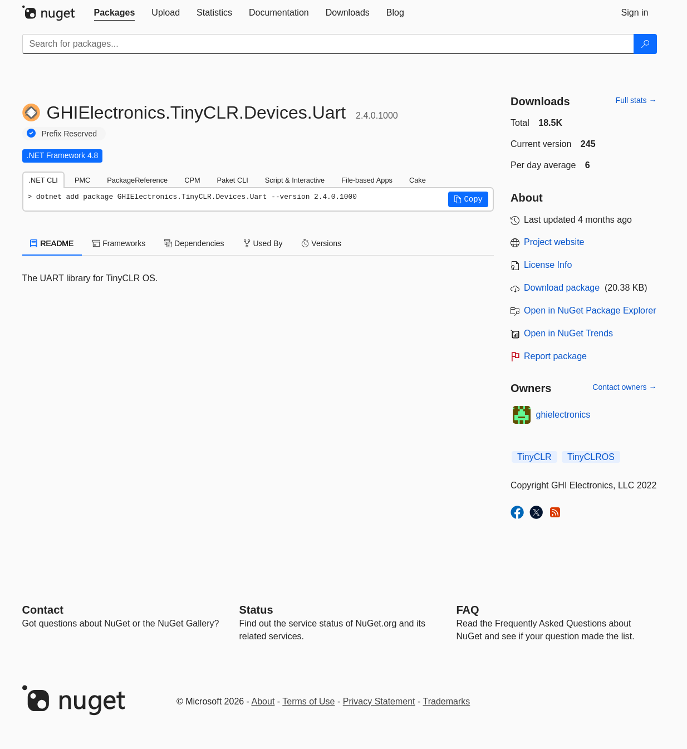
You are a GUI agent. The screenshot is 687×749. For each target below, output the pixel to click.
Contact (42, 610)
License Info (548, 265)
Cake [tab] (417, 180)
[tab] (115, 13)
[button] (468, 199)
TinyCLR (534, 457)
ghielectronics (563, 414)
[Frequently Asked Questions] (468, 610)
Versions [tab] (321, 243)
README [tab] (52, 243)
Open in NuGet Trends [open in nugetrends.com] (568, 333)
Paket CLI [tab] (232, 180)
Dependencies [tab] (194, 243)
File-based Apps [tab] (366, 180)
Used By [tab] (263, 243)
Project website (554, 242)
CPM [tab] (192, 180)
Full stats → (636, 100)
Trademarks (446, 701)
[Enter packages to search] (328, 44)
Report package (555, 356)
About (263, 701)
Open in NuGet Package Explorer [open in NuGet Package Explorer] (590, 310)
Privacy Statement (379, 701)
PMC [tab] (82, 180)
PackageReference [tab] (137, 180)
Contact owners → (624, 387)
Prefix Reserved (69, 133)
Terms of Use (308, 701)
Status (256, 610)
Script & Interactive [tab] (295, 180)
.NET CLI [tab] (43, 180)
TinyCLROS (591, 457)
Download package (562, 287)
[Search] (645, 44)
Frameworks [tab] (118, 243)
